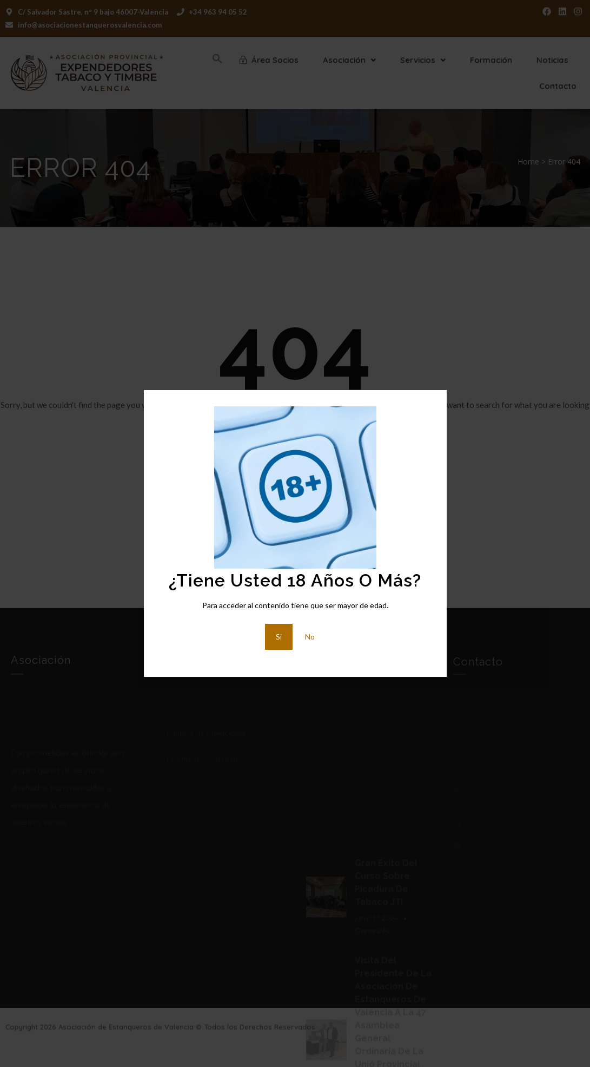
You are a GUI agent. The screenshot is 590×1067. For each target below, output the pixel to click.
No (310, 636)
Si (279, 636)
